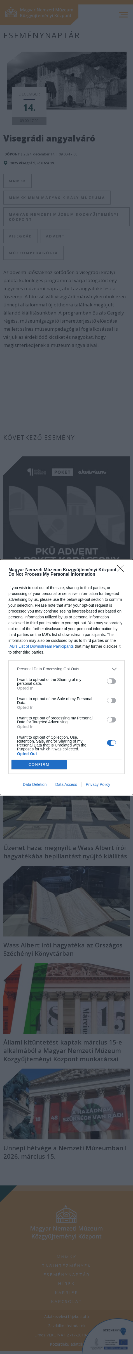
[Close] (122, 570)
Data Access (66, 784)
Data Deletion (35, 784)
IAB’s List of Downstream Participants (41, 646)
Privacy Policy (98, 784)
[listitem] (66, 669)
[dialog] (66, 677)
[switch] (111, 681)
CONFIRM (39, 764)
